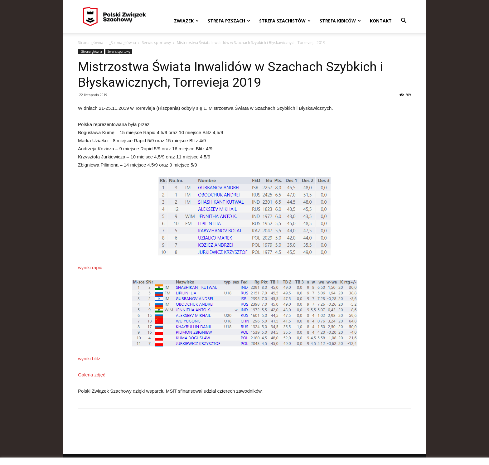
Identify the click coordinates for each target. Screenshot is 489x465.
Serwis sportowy (156, 42)
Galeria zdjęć (91, 374)
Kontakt (381, 21)
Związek (186, 21)
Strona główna (90, 42)
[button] (403, 21)
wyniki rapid (90, 267)
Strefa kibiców (340, 21)
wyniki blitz (89, 358)
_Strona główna (122, 42)
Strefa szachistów (285, 21)
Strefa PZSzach (229, 21)
